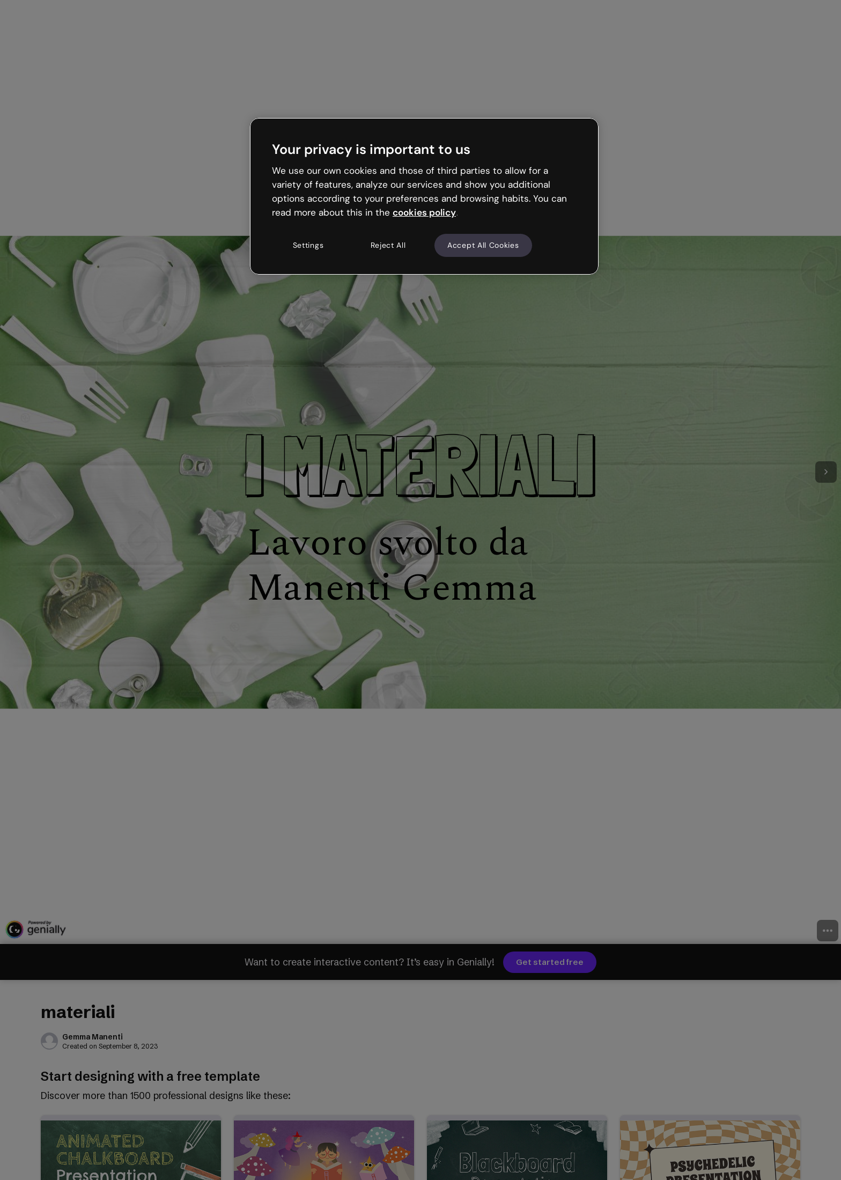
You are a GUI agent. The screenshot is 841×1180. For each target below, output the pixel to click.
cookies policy (424, 212)
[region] (424, 196)
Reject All (388, 245)
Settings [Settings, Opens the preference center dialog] (308, 245)
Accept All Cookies (483, 245)
